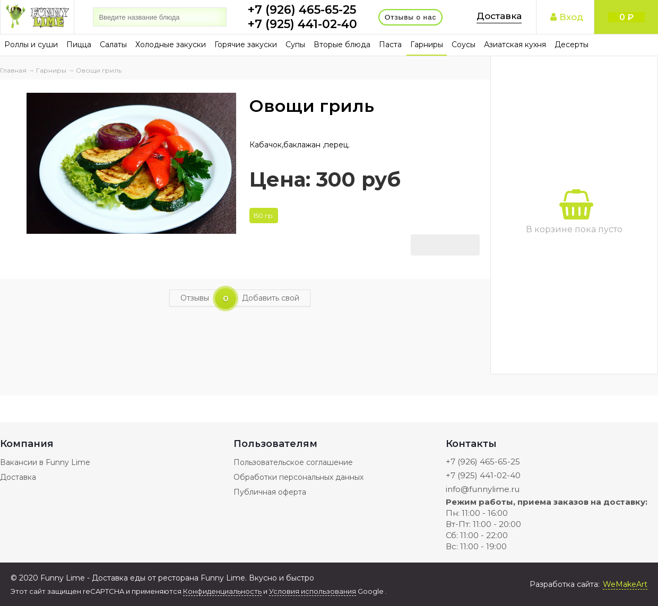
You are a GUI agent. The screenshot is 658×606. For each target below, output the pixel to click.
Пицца (78, 44)
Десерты (571, 44)
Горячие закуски (245, 44)
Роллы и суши (31, 44)
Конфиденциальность (222, 591)
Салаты (113, 44)
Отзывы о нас (410, 17)
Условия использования (312, 591)
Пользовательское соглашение (293, 462)
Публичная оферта (269, 492)
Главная (13, 70)
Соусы (463, 44)
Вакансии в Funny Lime (45, 462)
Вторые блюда (342, 44)
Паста (390, 44)
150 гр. (263, 215)
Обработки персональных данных (298, 477)
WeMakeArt (625, 584)
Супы (295, 44)
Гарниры (426, 44)
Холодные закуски (170, 44)
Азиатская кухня (515, 44)
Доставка (499, 16)
